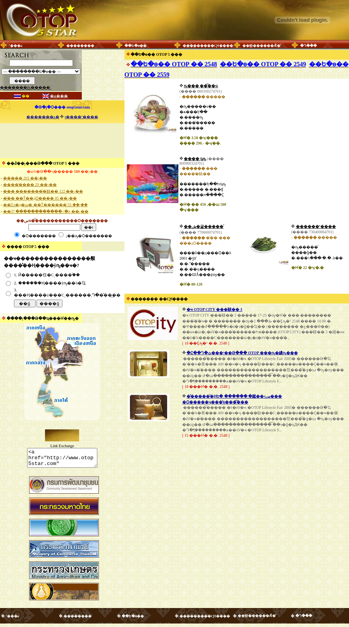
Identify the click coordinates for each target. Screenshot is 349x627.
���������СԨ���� (208, 46)
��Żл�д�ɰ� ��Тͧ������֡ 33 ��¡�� (45, 205)
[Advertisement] (62, 140)
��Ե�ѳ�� (135, 46)
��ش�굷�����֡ (203, 226)
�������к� (42, 117)
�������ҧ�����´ (25, 87)
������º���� (316, 226)
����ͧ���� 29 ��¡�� (30, 185)
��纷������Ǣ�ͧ (261, 46)
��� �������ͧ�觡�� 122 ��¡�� (43, 191)
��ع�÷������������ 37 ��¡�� (45, 211)
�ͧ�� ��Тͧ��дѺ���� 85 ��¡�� (40, 198)
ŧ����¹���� (81, 117)
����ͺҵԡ (195, 159)
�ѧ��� (59, 96)
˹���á (15, 46)
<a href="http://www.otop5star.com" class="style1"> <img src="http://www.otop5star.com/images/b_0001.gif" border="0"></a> (62, 459)
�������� (80, 46)
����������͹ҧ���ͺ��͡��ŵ (201, 86)
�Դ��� (308, 46)
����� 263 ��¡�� (25, 178)
